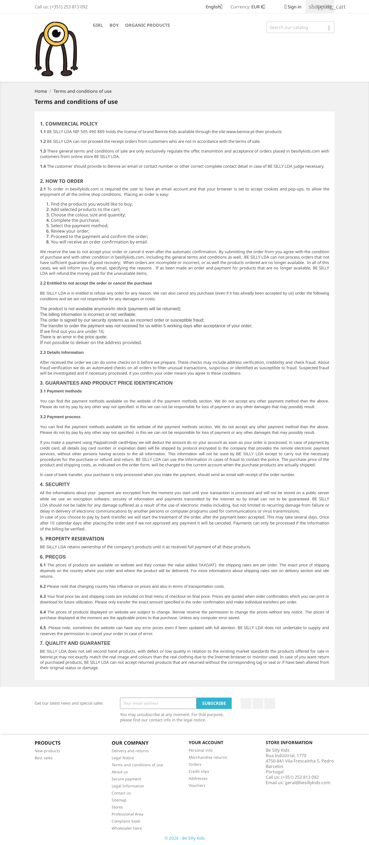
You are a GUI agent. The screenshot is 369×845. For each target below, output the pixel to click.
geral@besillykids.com (307, 782)
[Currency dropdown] (260, 7)
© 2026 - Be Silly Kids (185, 838)
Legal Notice (123, 757)
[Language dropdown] (216, 7)
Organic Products (147, 25)
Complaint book (126, 821)
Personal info (200, 750)
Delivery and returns (130, 750)
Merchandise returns (208, 757)
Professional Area (127, 814)
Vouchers (197, 785)
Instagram (269, 703)
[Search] (300, 27)
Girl (98, 25)
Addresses (198, 778)
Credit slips (199, 771)
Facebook (246, 703)
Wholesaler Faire (127, 828)
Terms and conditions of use (137, 764)
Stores (117, 807)
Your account (206, 742)
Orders (195, 764)
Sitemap (119, 800)
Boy (114, 25)
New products (47, 750)
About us (120, 771)
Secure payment (126, 778)
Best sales (44, 757)
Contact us (121, 793)
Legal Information (128, 785)
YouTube (257, 703)
